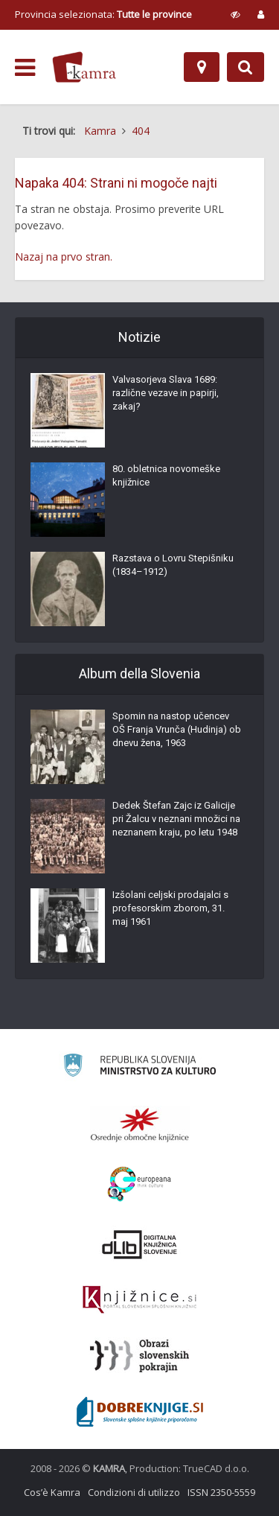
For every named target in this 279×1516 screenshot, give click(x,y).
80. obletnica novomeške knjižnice (166, 475)
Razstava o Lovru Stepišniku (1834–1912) (173, 564)
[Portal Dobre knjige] (140, 1412)
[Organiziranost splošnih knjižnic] (140, 1124)
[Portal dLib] (140, 1244)
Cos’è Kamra (52, 1492)
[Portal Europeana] (139, 1184)
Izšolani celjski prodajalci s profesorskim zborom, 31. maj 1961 (170, 908)
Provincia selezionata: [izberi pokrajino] (103, 14)
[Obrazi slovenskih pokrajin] (139, 1356)
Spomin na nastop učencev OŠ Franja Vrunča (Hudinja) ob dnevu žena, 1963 (176, 729)
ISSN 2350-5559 (221, 1492)
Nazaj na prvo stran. (63, 256)
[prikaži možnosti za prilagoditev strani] (235, 14)
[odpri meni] (25, 68)
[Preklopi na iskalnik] (245, 67)
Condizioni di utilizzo (134, 1492)
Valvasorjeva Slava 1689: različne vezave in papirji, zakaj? (165, 393)
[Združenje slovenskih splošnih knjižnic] (139, 1300)
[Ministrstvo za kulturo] (139, 1067)
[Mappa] (201, 67)
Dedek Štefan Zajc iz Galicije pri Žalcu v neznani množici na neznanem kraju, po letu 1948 (176, 819)
